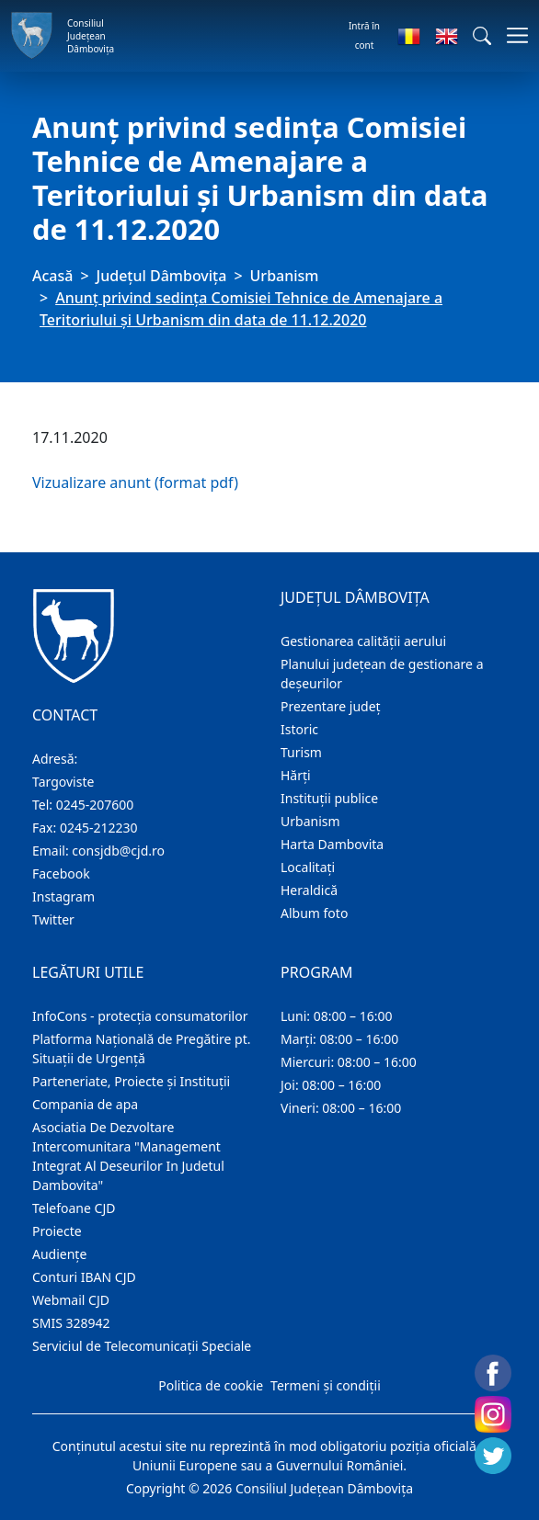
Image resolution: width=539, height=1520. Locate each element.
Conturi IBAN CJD (84, 1277)
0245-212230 (99, 827)
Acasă (52, 276)
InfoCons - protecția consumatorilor (140, 1016)
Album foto (314, 913)
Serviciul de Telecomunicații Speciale (141, 1346)
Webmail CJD (70, 1300)
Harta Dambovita (332, 844)
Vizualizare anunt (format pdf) (135, 482)
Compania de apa (85, 1104)
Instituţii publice (329, 798)
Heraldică (309, 890)
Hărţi (296, 775)
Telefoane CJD (73, 1208)
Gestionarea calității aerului (363, 641)
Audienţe (59, 1254)
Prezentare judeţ (331, 706)
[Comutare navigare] (512, 35)
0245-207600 (95, 804)
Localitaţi (308, 867)
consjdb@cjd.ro (118, 850)
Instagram (63, 896)
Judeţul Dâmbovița (162, 276)
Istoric (299, 729)
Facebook (61, 873)
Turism (301, 752)
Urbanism (284, 276)
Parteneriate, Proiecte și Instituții (131, 1081)
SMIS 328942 (71, 1323)
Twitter (53, 919)
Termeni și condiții (325, 1385)
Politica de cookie (210, 1385)
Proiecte (57, 1231)
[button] (482, 36)
